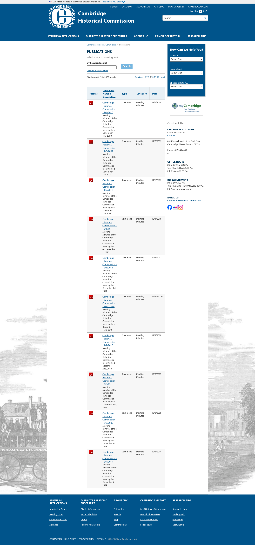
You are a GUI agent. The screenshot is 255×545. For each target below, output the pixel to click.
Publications (119, 509)
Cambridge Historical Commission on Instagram (180, 207)
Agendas (53, 524)
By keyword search (97, 62)
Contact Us (55, 539)
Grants (84, 519)
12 (158, 77)
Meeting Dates (56, 514)
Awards (117, 514)
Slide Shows (146, 524)
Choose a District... (179, 82)
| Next (162, 77)
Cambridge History (168, 36)
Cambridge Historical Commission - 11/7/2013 (109, 184)
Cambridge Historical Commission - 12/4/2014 (109, 456)
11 (155, 77)
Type (124, 93)
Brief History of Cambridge (153, 509)
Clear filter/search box (97, 70)
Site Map (101, 539)
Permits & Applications (63, 36)
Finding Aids (179, 514)
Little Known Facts (149, 519)
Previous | (140, 77)
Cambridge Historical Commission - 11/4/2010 (109, 107)
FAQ (116, 519)
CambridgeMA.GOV (198, 6)
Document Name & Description (109, 93)
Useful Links (178, 524)
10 (152, 77)
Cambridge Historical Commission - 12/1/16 (109, 223)
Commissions (120, 524)
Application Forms (58, 509)
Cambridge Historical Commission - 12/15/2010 (109, 301)
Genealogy (178, 519)
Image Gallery (176, 6)
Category (142, 93)
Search (127, 66)
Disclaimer (70, 539)
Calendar (127, 6)
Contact (171, 135)
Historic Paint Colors (90, 524)
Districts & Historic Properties (106, 36)
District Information (90, 509)
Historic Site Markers (150, 514)
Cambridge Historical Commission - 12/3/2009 (109, 417)
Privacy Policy (86, 539)
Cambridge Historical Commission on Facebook (169, 207)
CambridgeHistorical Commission (106, 16)
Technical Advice (89, 514)
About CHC (141, 36)
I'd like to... (175, 55)
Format (93, 93)
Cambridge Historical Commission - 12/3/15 (109, 379)
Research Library (181, 509)
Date (154, 93)
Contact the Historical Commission (184, 200)
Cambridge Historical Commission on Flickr (175, 207)
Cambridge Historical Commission (101, 44)
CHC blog (159, 6)
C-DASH (114, 6)
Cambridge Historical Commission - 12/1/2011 (109, 262)
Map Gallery (143, 6)
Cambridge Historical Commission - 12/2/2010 (109, 340)
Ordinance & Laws (58, 519)
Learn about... (176, 69)
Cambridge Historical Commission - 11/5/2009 (109, 146)
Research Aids (197, 36)
